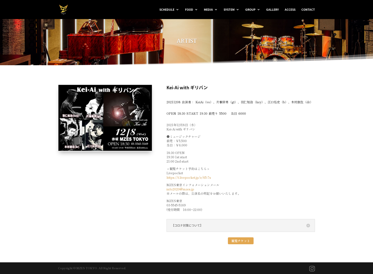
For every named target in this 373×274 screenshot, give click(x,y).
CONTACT (308, 10)
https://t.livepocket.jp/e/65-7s (189, 177)
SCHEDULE (166, 10)
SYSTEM (229, 10)
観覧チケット (240, 241)
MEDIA (208, 10)
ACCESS (290, 10)
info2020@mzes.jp (180, 189)
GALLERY (272, 10)
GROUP (250, 10)
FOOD (189, 10)
